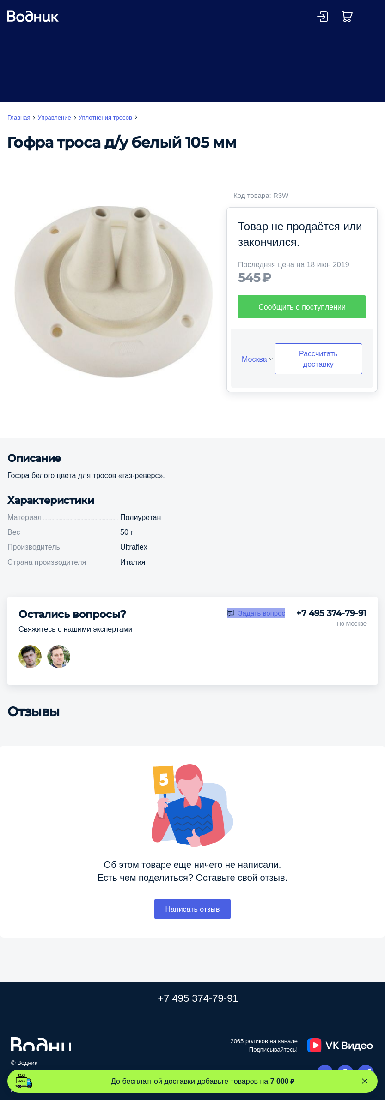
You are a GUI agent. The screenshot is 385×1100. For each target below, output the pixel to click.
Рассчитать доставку (318, 358)
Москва (254, 359)
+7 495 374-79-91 (331, 613)
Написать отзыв (192, 909)
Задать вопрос (261, 613)
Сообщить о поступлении (302, 307)
